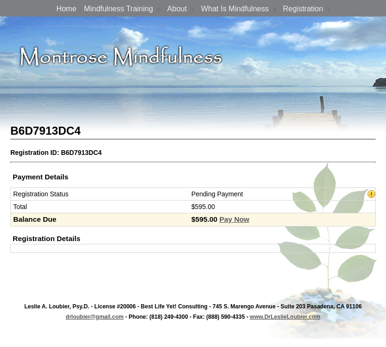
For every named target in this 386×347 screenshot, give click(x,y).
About (181, 10)
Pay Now (234, 219)
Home (66, 9)
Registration (307, 10)
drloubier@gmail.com (95, 317)
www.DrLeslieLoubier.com (285, 317)
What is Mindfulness (239, 10)
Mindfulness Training (122, 10)
